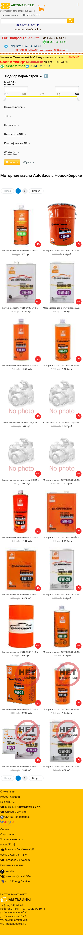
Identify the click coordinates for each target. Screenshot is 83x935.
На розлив (10, 125)
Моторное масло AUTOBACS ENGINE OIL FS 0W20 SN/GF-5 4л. (33, 709)
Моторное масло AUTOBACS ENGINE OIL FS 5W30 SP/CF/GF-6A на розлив (39, 652)
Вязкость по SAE (14, 134)
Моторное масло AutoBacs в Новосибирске (41, 175)
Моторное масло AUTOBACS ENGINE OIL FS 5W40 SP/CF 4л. (32, 308)
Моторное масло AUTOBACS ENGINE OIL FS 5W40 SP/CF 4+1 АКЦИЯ (36, 766)
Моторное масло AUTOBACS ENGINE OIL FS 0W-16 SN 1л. (31, 250)
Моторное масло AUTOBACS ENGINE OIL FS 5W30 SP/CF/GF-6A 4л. (35, 594)
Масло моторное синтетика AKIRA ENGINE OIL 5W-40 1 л (30, 480)
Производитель (13, 107)
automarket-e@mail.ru (28, 29)
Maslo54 (9, 82)
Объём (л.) (10, 152)
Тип (6, 116)
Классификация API (15, 143)
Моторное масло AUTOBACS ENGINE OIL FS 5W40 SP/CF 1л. (32, 365)
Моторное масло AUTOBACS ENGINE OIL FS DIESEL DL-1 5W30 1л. (35, 537)
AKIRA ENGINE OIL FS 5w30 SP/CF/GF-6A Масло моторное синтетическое (39, 422)
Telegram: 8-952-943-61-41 (22, 46)
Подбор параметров (26, 76)
